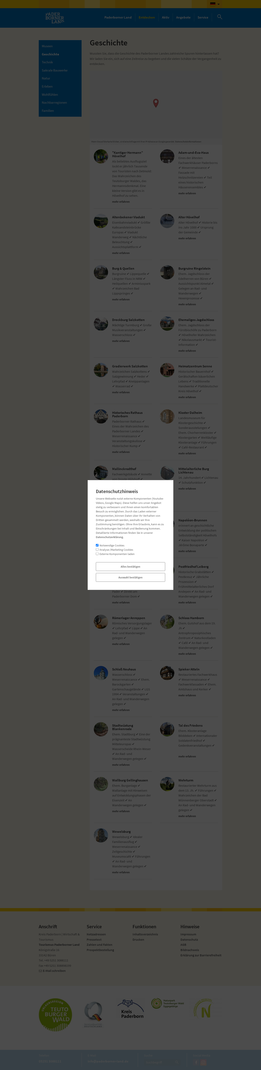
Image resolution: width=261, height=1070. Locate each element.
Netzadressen (96, 934)
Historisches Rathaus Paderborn (127, 414)
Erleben (47, 86)
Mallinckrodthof (124, 469)
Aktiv (165, 17)
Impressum (188, 934)
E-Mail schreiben (54, 971)
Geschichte (50, 54)
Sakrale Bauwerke (54, 70)
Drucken (138, 939)
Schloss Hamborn (191, 618)
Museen (47, 46)
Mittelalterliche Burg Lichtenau (193, 470)
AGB (183, 945)
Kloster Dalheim (190, 412)
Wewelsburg (121, 831)
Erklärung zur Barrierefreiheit (200, 955)
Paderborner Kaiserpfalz (130, 566)
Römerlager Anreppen (128, 618)
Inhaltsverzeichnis (145, 934)
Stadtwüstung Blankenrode (122, 727)
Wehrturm (185, 780)
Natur (46, 78)
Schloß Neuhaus (124, 669)
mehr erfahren (122, 201)
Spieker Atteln (189, 669)
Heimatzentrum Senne (195, 366)
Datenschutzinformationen (188, 141)
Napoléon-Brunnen (192, 520)
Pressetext (94, 939)
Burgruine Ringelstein (194, 268)
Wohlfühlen (50, 94)
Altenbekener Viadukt (128, 217)
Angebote (183, 17)
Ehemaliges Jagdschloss (196, 320)
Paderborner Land (118, 17)
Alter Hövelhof (188, 217)
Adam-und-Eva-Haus (193, 152)
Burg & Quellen (123, 268)
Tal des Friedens (190, 725)
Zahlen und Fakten (99, 945)
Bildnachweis (189, 950)
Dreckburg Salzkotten (128, 320)
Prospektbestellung (100, 950)
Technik (47, 62)
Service (203, 17)
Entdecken (147, 17)
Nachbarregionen (54, 102)
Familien (48, 110)
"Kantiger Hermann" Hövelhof (127, 154)
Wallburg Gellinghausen (130, 780)
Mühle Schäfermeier (127, 520)
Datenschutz (189, 939)
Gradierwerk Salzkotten (130, 366)
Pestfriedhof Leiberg (193, 566)
